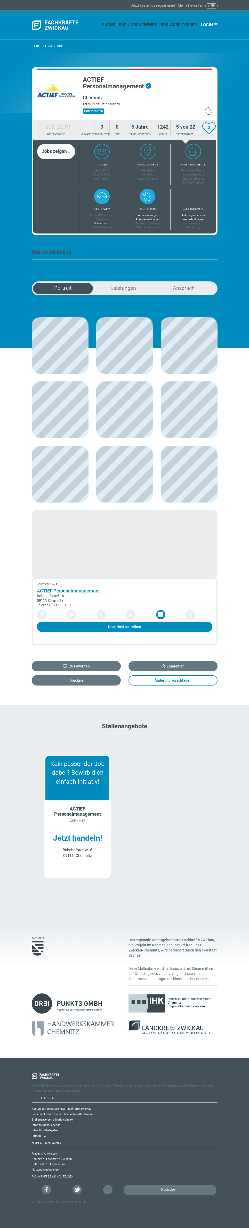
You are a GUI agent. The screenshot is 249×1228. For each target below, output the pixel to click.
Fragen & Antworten (44, 1153)
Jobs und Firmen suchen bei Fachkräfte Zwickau (63, 1114)
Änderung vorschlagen (173, 680)
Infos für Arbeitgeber (45, 1130)
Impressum (57, 1164)
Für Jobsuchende (138, 24)
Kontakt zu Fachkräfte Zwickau (52, 1159)
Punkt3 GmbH (44, 1202)
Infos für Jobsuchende (46, 1125)
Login (209, 24)
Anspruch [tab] (184, 288)
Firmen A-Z (39, 1136)
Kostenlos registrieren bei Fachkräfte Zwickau (61, 1108)
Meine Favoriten (190, 5)
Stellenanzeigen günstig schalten (53, 1119)
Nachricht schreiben (124, 627)
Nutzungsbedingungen (46, 1169)
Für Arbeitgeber (179, 24)
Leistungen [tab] (123, 288)
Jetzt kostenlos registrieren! (153, 5)
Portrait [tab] (63, 288)
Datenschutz (40, 1164)
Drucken (76, 680)
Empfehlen (175, 666)
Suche (108, 24)
